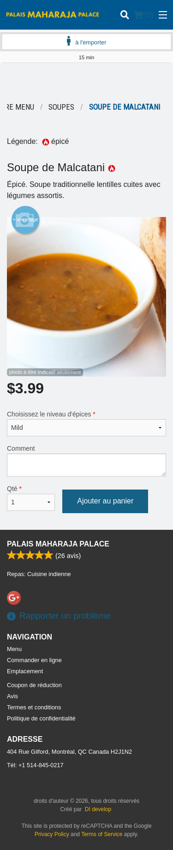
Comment (86, 461)
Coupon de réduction (34, 685)
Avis (12, 696)
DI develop (98, 809)
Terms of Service (101, 834)
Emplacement (25, 671)
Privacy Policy (52, 834)
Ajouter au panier (105, 501)
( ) (143, 15)
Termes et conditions (34, 707)
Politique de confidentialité (41, 718)
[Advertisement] (86, 81)
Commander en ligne (34, 660)
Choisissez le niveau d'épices (86, 423)
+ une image (25, 220)
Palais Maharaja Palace (58, 544)
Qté (31, 498)
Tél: (35, 765)
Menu (14, 648)
